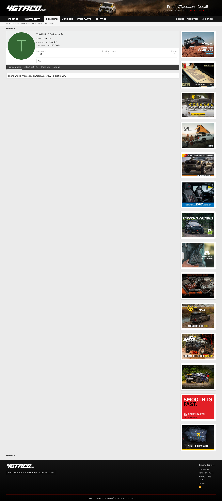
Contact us (204, 469)
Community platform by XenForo (111, 498)
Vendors (67, 19)
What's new (32, 19)
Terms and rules (206, 473)
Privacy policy (205, 476)
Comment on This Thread (197, 10)
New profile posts (28, 23)
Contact (100, 19)
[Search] (208, 19)
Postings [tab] (45, 67)
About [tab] (56, 67)
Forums (13, 19)
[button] (20, 19)
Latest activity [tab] (31, 67)
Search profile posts (46, 23)
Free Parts (84, 19)
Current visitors (12, 23)
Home (201, 483)
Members (52, 19)
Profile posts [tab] (14, 67)
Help (201, 480)
